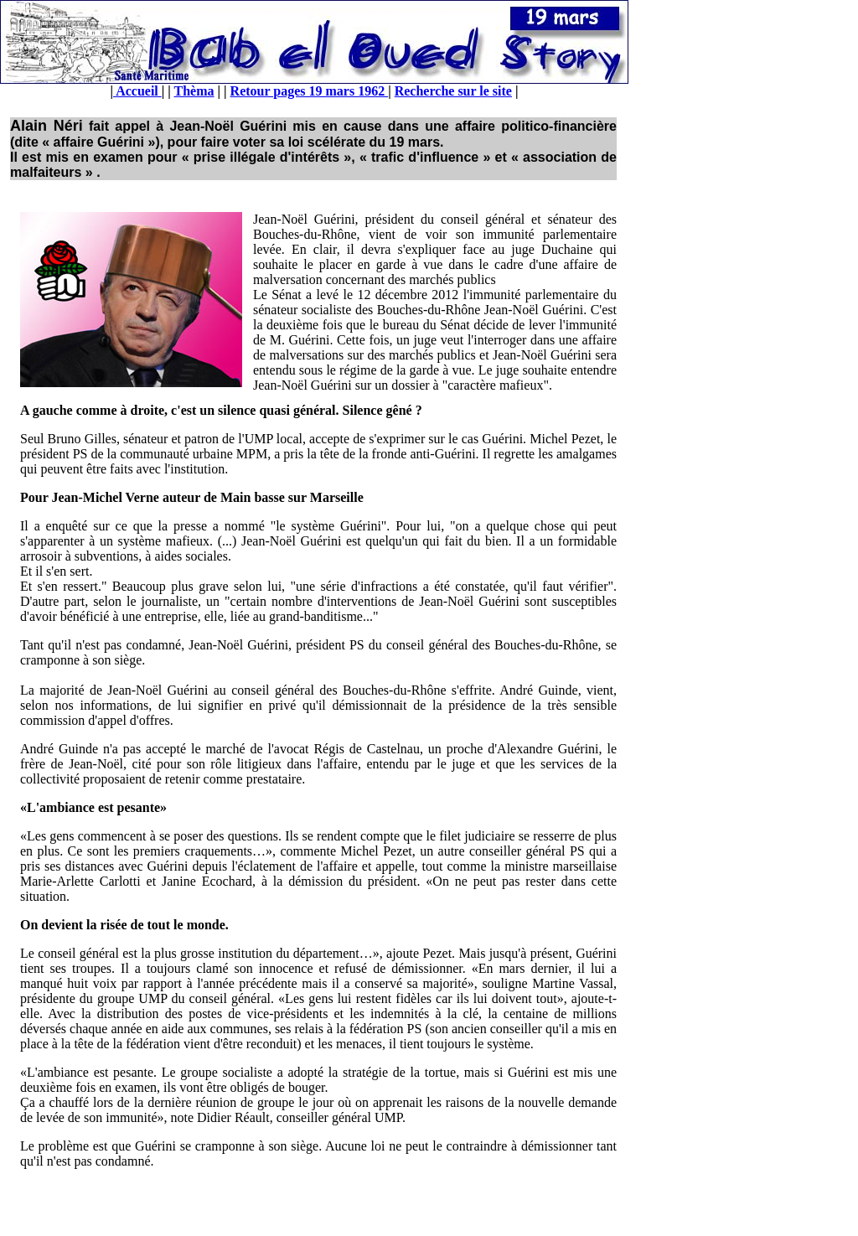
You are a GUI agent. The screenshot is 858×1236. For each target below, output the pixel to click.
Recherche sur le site (453, 91)
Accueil (137, 91)
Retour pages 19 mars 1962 (309, 91)
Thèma (194, 91)
